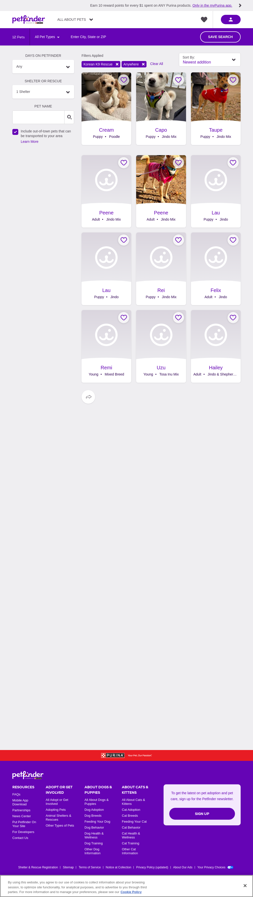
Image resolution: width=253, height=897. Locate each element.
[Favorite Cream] (123, 79)
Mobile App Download (20, 802)
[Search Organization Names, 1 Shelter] (43, 92)
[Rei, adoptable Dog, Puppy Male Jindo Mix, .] (161, 268)
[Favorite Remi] (123, 317)
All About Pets (71, 19)
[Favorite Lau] (233, 162)
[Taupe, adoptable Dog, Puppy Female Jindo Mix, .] (216, 108)
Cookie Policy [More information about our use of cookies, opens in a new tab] (131, 892)
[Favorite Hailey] (233, 317)
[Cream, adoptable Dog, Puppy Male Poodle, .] (106, 108)
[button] (43, 66)
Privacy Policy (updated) (152, 867)
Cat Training (130, 843)
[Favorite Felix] (233, 240)
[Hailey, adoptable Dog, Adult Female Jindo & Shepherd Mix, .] (216, 346)
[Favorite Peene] (123, 162)
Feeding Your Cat (134, 821)
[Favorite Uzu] (178, 317)
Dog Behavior (94, 827)
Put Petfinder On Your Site (24, 824)
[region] (126, 886)
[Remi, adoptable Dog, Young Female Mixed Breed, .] (106, 346)
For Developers (23, 832)
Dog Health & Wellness (94, 835)
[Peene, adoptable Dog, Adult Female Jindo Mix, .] (106, 191)
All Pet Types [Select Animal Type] (45, 37)
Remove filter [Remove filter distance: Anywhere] (143, 64)
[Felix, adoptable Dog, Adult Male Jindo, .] (216, 268)
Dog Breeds (93, 815)
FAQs (16, 794)
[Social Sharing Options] (88, 397)
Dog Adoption (94, 810)
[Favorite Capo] (178, 79)
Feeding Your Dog (97, 821)
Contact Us (20, 838)
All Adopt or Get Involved (57, 802)
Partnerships (21, 810)
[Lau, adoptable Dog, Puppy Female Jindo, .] (216, 191)
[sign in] (231, 19)
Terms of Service (90, 867)
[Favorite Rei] (178, 240)
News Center (21, 816)
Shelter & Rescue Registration (38, 867)
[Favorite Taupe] (233, 79)
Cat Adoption (131, 810)
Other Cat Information (130, 851)
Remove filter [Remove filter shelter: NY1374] (117, 64)
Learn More (30, 142)
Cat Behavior (131, 827)
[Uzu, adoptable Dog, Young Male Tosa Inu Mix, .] (161, 346)
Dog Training (93, 843)
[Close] (245, 885)
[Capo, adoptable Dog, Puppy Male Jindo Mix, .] (161, 108)
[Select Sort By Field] (210, 59)
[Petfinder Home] (28, 19)
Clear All (156, 64)
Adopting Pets (56, 810)
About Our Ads (182, 867)
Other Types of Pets (60, 825)
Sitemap (68, 867)
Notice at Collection (118, 867)
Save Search (220, 37)
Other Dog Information (92, 851)
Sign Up (202, 814)
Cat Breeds (130, 815)
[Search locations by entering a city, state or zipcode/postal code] (88, 36)
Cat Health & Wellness (131, 835)
